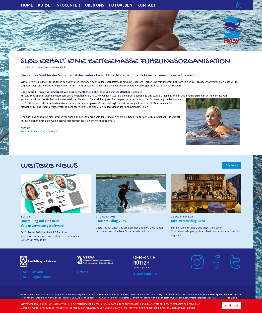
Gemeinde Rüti (148, 274)
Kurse (44, 5)
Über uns (94, 5)
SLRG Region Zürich (37, 277)
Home (27, 5)
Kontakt (146, 5)
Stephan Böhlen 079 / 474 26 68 (39, 131)
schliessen (231, 305)
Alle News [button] (232, 165)
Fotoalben (120, 5)
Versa (84, 272)
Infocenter (67, 5)
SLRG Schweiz (33, 272)
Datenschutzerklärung (182, 307)
